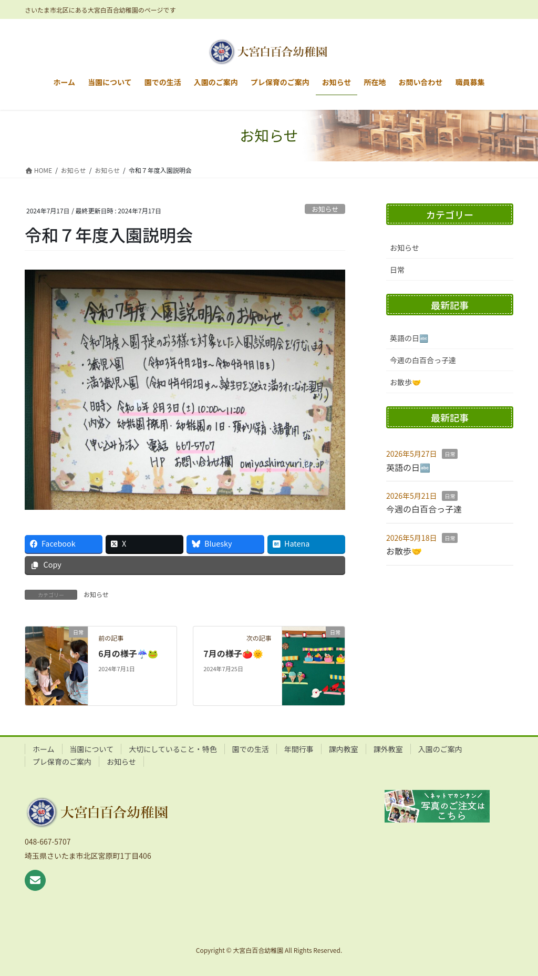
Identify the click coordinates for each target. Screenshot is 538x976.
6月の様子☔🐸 (128, 653)
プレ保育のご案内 (62, 761)
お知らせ (325, 209)
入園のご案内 (440, 749)
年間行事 (299, 749)
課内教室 (343, 749)
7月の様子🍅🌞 (233, 653)
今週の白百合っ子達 (423, 360)
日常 (397, 269)
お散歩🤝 (405, 382)
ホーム (44, 749)
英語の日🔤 (409, 338)
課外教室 (388, 749)
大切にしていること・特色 (173, 749)
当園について (92, 749)
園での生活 (250, 749)
